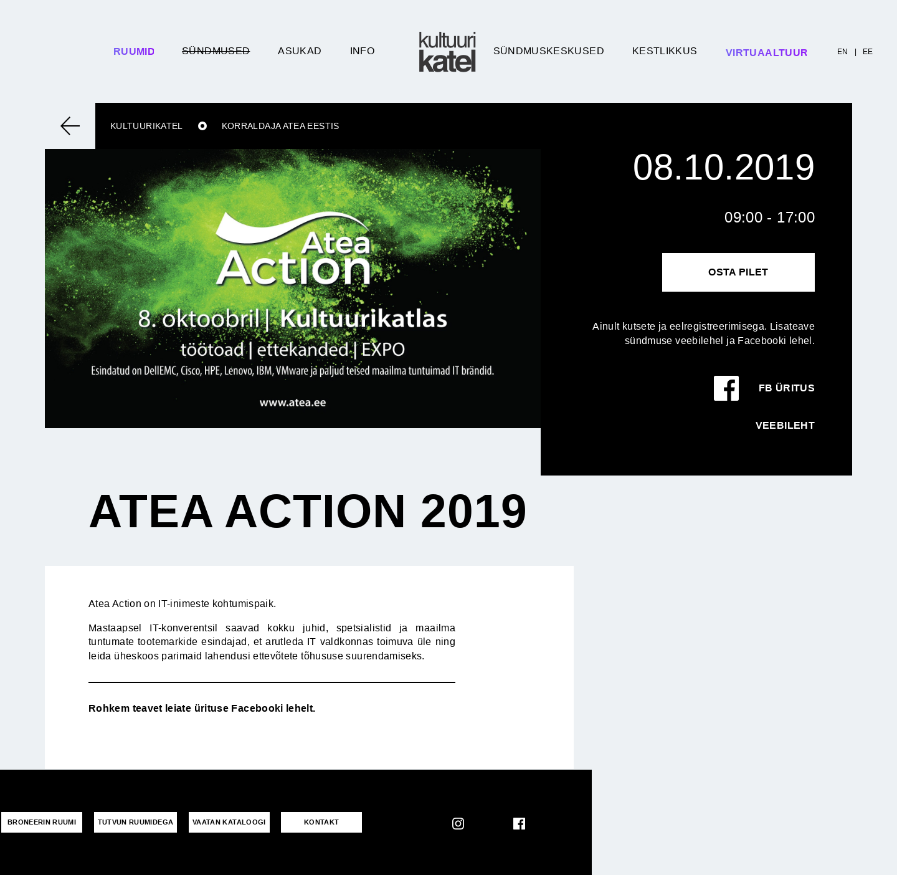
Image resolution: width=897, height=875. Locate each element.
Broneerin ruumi (41, 822)
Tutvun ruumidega (136, 822)
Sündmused (216, 50)
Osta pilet (738, 272)
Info (362, 50)
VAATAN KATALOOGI (229, 822)
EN (842, 51)
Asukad (299, 50)
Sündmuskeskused (548, 50)
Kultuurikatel (146, 126)
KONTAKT (321, 822)
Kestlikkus (665, 50)
